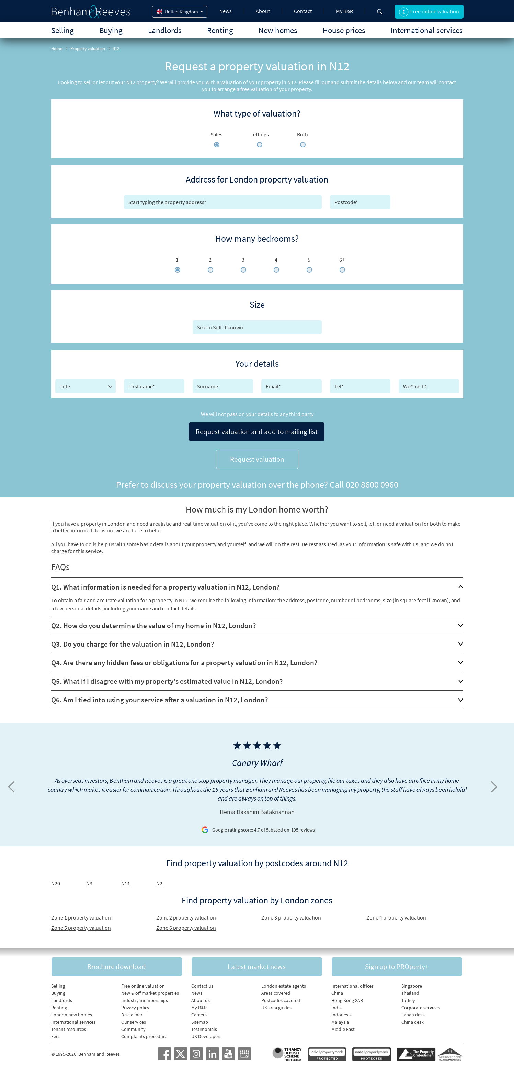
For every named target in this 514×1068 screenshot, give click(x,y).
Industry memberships (144, 998)
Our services (133, 1020)
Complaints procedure (144, 1034)
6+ (342, 259)
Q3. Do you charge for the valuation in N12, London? (132, 641)
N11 (125, 880)
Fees (55, 1034)
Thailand (410, 991)
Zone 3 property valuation (291, 914)
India (336, 1005)
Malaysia (340, 1020)
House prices (344, 30)
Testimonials (204, 1027)
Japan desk (413, 1013)
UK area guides (276, 1005)
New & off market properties (150, 991)
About (263, 11)
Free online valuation (143, 984)
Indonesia (341, 1013)
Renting (220, 30)
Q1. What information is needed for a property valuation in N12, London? (165, 584)
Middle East (343, 1027)
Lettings (259, 134)
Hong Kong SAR (347, 998)
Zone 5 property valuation (81, 925)
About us (200, 998)
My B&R (344, 11)
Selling (62, 30)
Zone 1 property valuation (81, 914)
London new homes (71, 1013)
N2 (159, 880)
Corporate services (420, 1005)
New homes (278, 30)
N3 (89, 880)
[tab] (257, 584)
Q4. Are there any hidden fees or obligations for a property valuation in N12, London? (184, 659)
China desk (412, 1020)
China (337, 991)
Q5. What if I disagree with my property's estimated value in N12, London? (167, 678)
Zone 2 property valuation (186, 914)
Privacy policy (135, 1005)
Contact (303, 11)
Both (302, 134)
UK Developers (206, 1034)
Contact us (202, 984)
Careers (199, 1013)
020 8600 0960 (372, 481)
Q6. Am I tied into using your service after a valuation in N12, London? (159, 697)
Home (56, 49)
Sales (216, 134)
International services (427, 30)
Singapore (411, 984)
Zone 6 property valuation (186, 925)
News (225, 11)
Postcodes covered (280, 998)
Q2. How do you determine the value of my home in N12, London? (153, 622)
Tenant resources (68, 1027)
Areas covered (275, 991)
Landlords (165, 30)
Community (133, 1027)
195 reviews (303, 827)
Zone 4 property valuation (396, 914)
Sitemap (199, 1020)
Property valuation (87, 49)
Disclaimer (131, 1013)
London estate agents (283, 984)
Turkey (408, 998)
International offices (352, 984)
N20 (55, 880)
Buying (111, 30)
